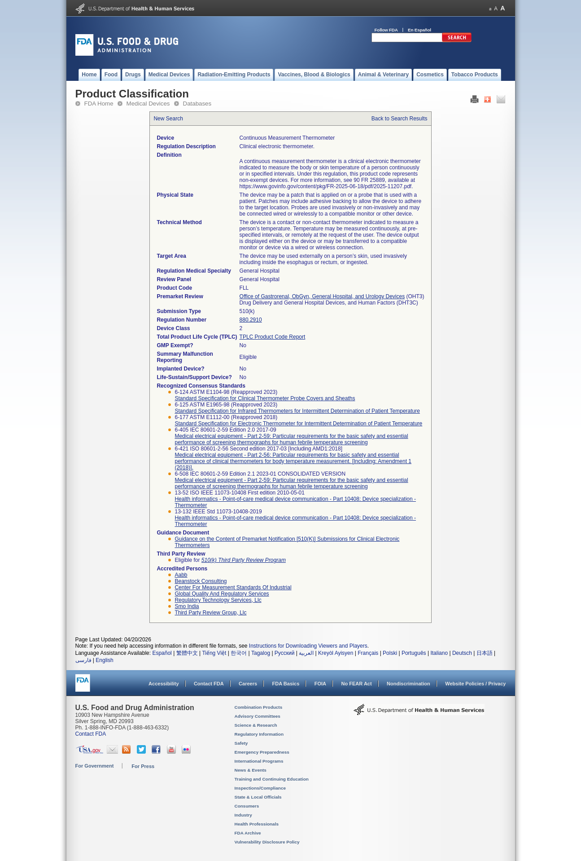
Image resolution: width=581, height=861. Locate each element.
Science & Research (256, 725)
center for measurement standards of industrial (233, 587)
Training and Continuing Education (272, 779)
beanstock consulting (201, 581)
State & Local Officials (258, 797)
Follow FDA (386, 29)
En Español (419, 29)
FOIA (320, 683)
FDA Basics (285, 683)
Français (368, 653)
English (104, 660)
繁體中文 (187, 653)
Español (161, 653)
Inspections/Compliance (260, 788)
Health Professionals (257, 823)
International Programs (259, 761)
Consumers (247, 806)
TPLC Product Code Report (273, 337)
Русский (285, 653)
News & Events (250, 770)
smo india (187, 606)
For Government (94, 765)
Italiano (439, 653)
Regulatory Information (259, 734)
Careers (248, 683)
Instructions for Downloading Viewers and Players (308, 646)
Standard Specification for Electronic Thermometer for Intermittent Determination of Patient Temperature (298, 423)
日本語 (484, 653)
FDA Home (99, 103)
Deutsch (462, 653)
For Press (142, 766)
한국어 (239, 653)
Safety (241, 743)
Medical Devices (148, 103)
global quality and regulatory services (222, 594)
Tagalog (260, 653)
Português (414, 653)
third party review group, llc (210, 612)
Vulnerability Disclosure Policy (267, 841)
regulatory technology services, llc (218, 600)
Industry (243, 814)
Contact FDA (209, 683)
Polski (390, 653)
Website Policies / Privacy (475, 683)
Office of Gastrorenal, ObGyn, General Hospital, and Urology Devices (322, 296)
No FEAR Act (356, 683)
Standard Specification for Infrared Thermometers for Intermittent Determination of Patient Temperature (297, 411)
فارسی (83, 660)
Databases (197, 103)
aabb (181, 575)
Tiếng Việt (214, 653)
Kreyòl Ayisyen (336, 653)
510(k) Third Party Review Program (243, 560)
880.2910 (251, 320)
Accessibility (164, 683)
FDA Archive (248, 832)
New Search (168, 118)
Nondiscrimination (408, 683)
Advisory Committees (257, 716)
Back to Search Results (399, 118)
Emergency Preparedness (262, 752)
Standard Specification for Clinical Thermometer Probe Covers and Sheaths (265, 398)
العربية (306, 653)
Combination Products (259, 707)
